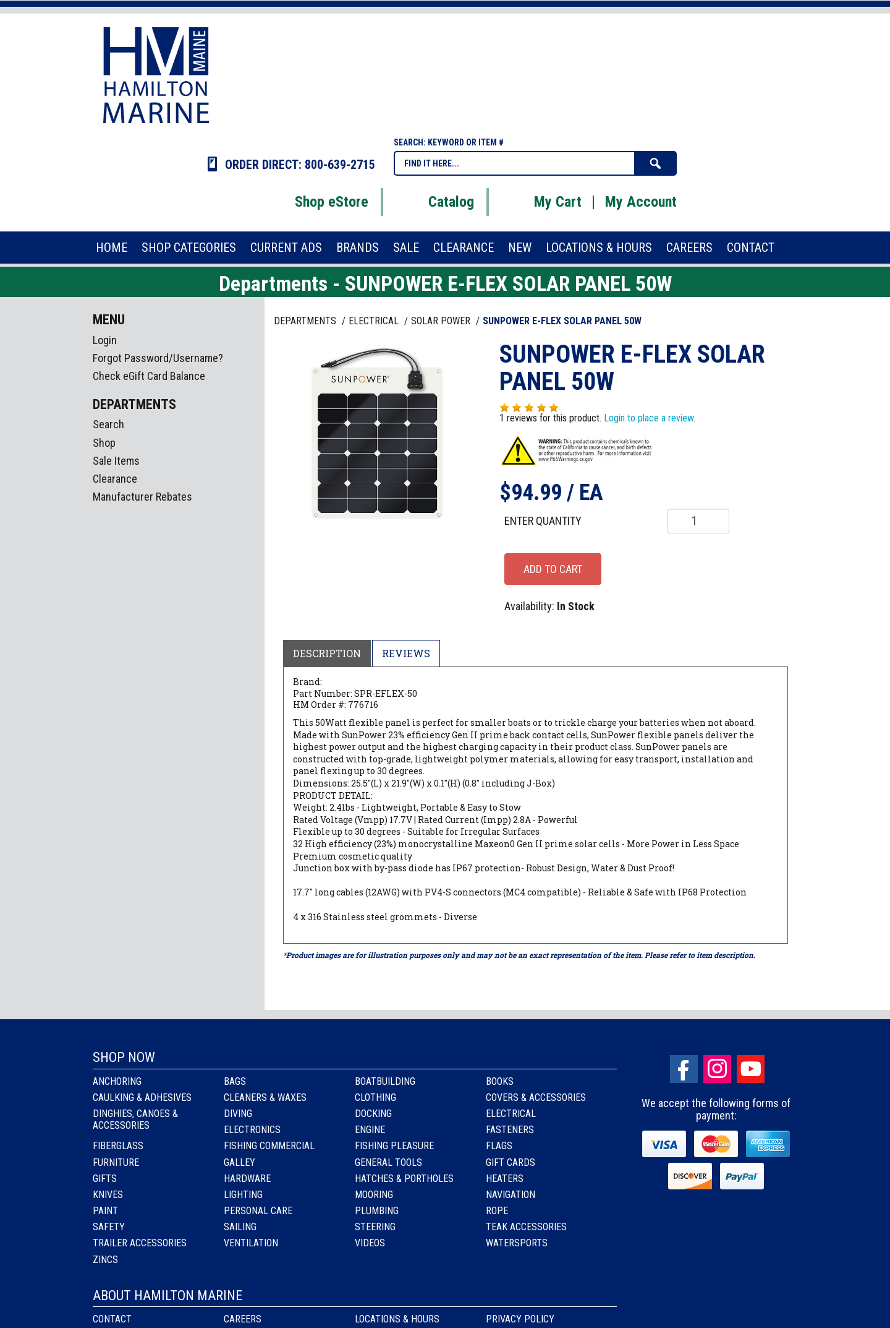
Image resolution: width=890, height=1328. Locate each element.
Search (108, 424)
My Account (641, 201)
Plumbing (377, 1211)
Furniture (116, 1162)
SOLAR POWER (442, 321)
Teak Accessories (526, 1227)
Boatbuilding (385, 1081)
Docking (373, 1113)
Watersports (517, 1243)
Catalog (435, 201)
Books (500, 1081)
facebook (684, 1069)
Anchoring (117, 1081)
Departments (306, 321)
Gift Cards (510, 1162)
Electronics (252, 1130)
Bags (235, 1081)
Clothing (375, 1097)
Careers (242, 1319)
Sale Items (116, 460)
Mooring (374, 1195)
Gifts (105, 1178)
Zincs (105, 1259)
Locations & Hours (397, 1319)
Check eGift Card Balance (149, 375)
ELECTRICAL (375, 321)
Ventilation (251, 1243)
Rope (497, 1211)
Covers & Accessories (536, 1097)
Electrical (511, 1113)
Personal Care (258, 1211)
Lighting (243, 1195)
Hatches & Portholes (404, 1178)
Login (105, 340)
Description (327, 653)
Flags (499, 1146)
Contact (112, 1319)
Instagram (717, 1069)
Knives (108, 1195)
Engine (370, 1130)
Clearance (115, 478)
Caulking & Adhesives (142, 1097)
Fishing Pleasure (394, 1146)
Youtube (751, 1069)
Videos (370, 1243)
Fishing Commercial (269, 1146)
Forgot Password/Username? (158, 357)
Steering (375, 1227)
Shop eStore (316, 201)
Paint (105, 1211)
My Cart (542, 201)
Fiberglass (118, 1146)
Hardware (247, 1178)
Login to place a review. (649, 418)
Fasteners (510, 1130)
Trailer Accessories (140, 1243)
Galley (239, 1162)
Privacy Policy (520, 1319)
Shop (104, 442)
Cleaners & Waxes (265, 1097)
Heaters (504, 1178)
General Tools (388, 1162)
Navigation (510, 1195)
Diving (238, 1113)
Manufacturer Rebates (142, 496)
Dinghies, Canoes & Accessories (135, 1119)
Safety (109, 1227)
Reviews (406, 653)
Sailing (240, 1227)
